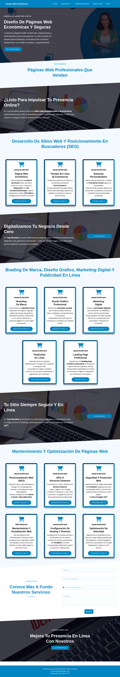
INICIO (58, 4)
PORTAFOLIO (99, 4)
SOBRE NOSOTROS (84, 4)
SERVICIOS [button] (69, 4)
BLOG (109, 4)
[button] (73, 4)
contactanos (99, 237)
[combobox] (64, 591)
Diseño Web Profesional (17, 4)
